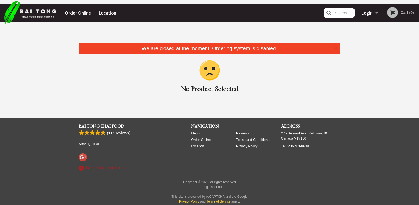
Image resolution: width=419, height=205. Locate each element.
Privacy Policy (247, 146)
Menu (195, 133)
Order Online (78, 13)
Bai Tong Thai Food (101, 126)
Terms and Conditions (253, 140)
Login (367, 13)
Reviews (242, 133)
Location (107, 13)
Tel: (295, 146)
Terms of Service (218, 201)
